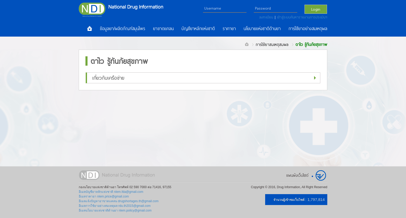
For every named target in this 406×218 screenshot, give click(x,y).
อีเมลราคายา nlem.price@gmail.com (104, 196)
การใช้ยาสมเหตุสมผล (272, 44)
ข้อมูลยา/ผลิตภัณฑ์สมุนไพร (122, 28)
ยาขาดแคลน (163, 28)
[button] (203, 78)
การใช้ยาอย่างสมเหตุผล (307, 28)
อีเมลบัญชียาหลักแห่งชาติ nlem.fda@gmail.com (111, 192)
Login (315, 9)
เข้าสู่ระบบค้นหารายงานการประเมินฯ (302, 17)
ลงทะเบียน (267, 17)
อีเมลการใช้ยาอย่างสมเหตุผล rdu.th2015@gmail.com (115, 206)
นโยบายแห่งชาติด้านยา (262, 28)
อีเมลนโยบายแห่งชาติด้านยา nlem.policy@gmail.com (115, 210)
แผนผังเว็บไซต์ (297, 175)
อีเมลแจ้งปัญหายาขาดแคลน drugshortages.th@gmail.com (118, 201)
